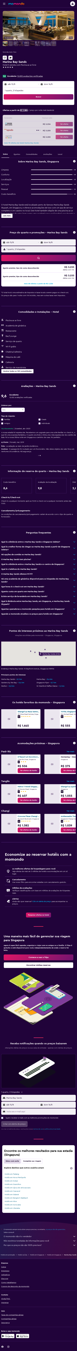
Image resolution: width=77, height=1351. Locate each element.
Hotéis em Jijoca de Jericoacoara (17, 1188)
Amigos (7, 423)
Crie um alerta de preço (41, 901)
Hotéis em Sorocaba (13, 1205)
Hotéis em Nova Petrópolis (15, 1177)
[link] (28, 770)
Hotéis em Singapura (37, 1255)
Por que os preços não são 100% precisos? (40, 1245)
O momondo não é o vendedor (40, 1236)
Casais (43, 419)
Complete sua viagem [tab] (32, 1161)
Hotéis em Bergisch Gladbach (16, 1198)
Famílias (7, 419)
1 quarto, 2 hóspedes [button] (14, 91)
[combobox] (13, 410)
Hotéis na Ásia (22, 1255)
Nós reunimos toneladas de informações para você (40, 1240)
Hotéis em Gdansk (12, 1194)
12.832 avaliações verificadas (30, 76)
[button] (4, 3)
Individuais (45, 423)
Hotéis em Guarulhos (13, 1184)
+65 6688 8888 (9, 73)
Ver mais (70, 752)
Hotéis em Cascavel (12, 1191)
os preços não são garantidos (55, 1229)
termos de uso (38, 1129)
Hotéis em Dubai (11, 1181)
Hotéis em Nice (11, 1201)
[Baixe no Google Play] (7, 1336)
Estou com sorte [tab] (12, 1161)
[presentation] (71, 1168)
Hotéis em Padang (12, 1174)
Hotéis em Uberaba (12, 1208)
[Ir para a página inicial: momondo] (16, 3)
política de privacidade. (53, 1129)
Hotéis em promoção (8, 1255)
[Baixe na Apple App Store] (22, 1336)
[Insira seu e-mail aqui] (41, 1111)
